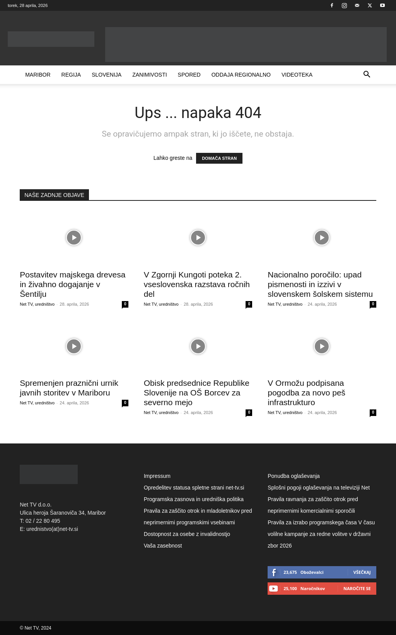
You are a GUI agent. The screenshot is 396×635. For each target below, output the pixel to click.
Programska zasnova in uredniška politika (194, 499)
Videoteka (297, 75)
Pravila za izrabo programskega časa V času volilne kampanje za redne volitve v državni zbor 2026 (321, 534)
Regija (71, 75)
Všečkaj (362, 572)
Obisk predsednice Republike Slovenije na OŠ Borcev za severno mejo (196, 392)
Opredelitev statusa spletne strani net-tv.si (194, 487)
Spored (189, 75)
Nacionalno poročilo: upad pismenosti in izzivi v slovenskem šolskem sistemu (320, 284)
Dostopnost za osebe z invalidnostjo (187, 534)
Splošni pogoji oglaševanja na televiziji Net (319, 487)
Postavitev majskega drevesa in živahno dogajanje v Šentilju (72, 284)
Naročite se (357, 588)
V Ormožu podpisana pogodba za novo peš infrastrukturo (306, 392)
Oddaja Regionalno (241, 75)
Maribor (37, 75)
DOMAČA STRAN (219, 158)
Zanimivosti (149, 75)
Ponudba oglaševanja (294, 476)
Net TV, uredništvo (37, 304)
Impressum (157, 476)
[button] (367, 75)
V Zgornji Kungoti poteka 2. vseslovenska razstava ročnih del (197, 284)
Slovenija (106, 75)
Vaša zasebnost (163, 546)
